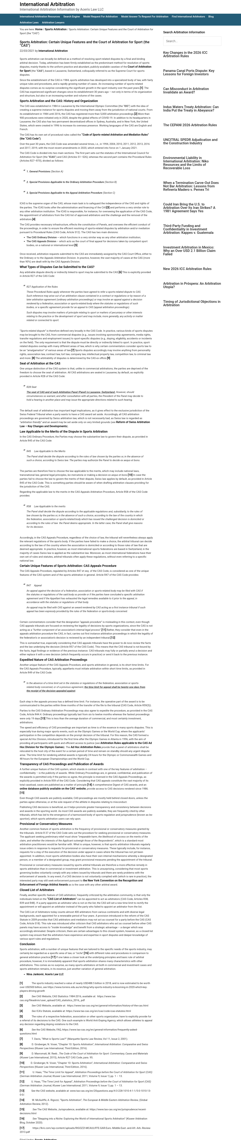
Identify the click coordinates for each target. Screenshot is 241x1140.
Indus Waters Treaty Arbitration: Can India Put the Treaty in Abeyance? (191, 108)
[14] (89, 779)
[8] (33, 355)
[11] (103, 625)
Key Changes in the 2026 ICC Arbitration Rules (185, 54)
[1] (141, 87)
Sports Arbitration (46, 1125)
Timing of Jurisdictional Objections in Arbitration (192, 303)
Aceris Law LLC (52, 963)
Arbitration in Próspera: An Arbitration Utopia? (192, 285)
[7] (72, 347)
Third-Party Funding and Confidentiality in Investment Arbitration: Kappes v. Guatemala (188, 229)
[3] (107, 205)
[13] (43, 714)
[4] (33, 217)
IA (129, 1135)
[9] (108, 355)
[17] (53, 946)
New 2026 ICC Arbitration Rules (187, 269)
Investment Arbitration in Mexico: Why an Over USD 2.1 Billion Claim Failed (189, 250)
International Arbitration (47, 4)
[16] (86, 942)
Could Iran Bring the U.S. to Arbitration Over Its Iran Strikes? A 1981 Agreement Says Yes (189, 207)
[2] (135, 112)
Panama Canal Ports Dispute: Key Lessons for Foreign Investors (189, 72)
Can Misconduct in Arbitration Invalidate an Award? (186, 90)
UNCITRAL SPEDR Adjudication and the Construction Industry (190, 141)
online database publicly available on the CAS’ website (51, 783)
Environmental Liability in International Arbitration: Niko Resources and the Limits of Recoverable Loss (186, 163)
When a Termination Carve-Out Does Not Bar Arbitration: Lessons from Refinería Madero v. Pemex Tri (191, 186)
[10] (130, 471)
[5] (75, 243)
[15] (146, 783)
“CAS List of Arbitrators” (61, 888)
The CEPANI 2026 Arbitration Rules (190, 125)
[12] (113, 633)
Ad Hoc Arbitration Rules (82, 742)
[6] (120, 269)
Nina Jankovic (35, 963)
